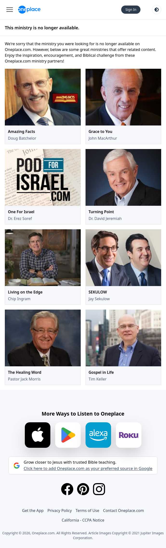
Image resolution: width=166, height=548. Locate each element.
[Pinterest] (83, 489)
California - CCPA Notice (83, 520)
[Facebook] (67, 489)
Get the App (33, 510)
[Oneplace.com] (29, 10)
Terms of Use (87, 510)
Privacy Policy (59, 510)
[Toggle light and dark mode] (156, 9)
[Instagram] (99, 489)
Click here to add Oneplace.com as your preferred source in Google (88, 468)
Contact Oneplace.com (123, 510)
